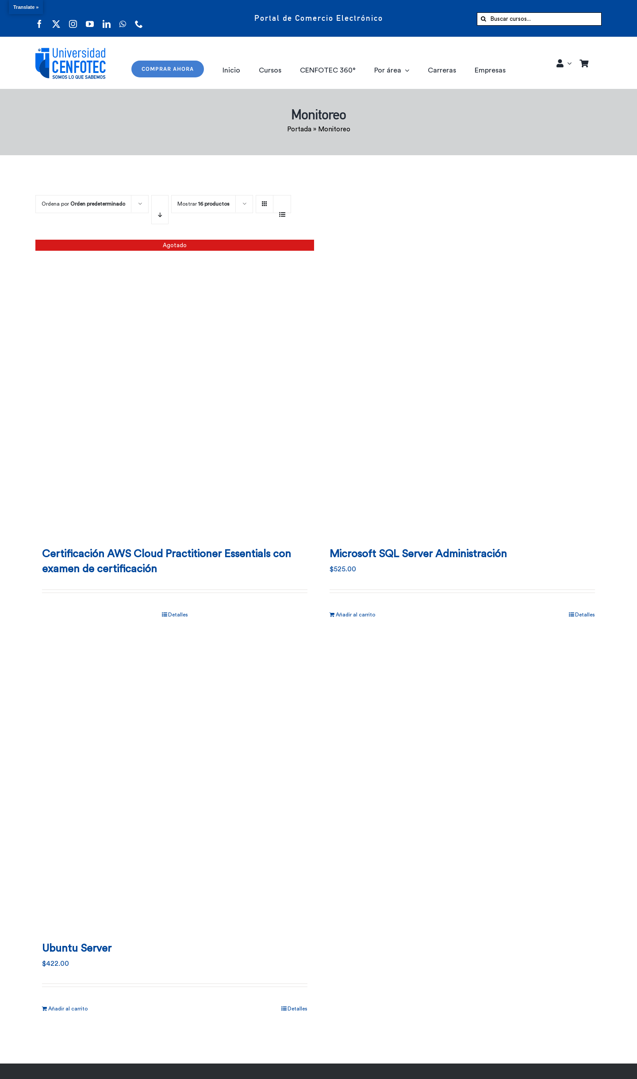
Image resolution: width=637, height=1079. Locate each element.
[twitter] (56, 18)
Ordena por (83, 204)
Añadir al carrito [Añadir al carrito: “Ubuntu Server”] (68, 1008)
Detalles (178, 614)
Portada (299, 129)
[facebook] (39, 18)
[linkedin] (107, 18)
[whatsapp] (122, 18)
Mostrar (203, 204)
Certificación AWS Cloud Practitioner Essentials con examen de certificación (166, 561)
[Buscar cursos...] (539, 19)
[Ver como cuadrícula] (264, 201)
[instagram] (73, 18)
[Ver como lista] (282, 209)
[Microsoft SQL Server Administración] (462, 389)
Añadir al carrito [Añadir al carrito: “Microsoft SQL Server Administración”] (355, 614)
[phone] (139, 18)
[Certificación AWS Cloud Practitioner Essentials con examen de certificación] (174, 389)
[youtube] (90, 18)
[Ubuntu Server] (174, 783)
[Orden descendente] (160, 209)
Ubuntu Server (76, 948)
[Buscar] (483, 19)
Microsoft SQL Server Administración (418, 554)
